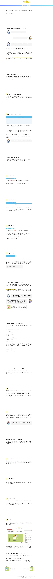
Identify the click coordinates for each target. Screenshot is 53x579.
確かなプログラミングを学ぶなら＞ (26, 5)
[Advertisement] (19, 20)
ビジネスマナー (22, 3)
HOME (26, 575)
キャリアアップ (31, 3)
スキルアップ (26, 3)
